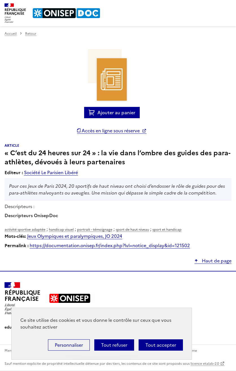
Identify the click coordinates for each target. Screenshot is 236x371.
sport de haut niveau (132, 229)
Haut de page (216, 260)
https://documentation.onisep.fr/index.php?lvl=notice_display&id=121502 (110, 245)
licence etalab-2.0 (205, 363)
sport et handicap (167, 229)
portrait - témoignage (94, 229)
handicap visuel (61, 229)
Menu (228, 6)
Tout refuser (114, 345)
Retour (30, 33)
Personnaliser (69, 345)
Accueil (11, 33)
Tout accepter (160, 345)
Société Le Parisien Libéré (51, 172)
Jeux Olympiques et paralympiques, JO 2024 (74, 236)
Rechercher (216, 6)
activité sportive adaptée (25, 229)
